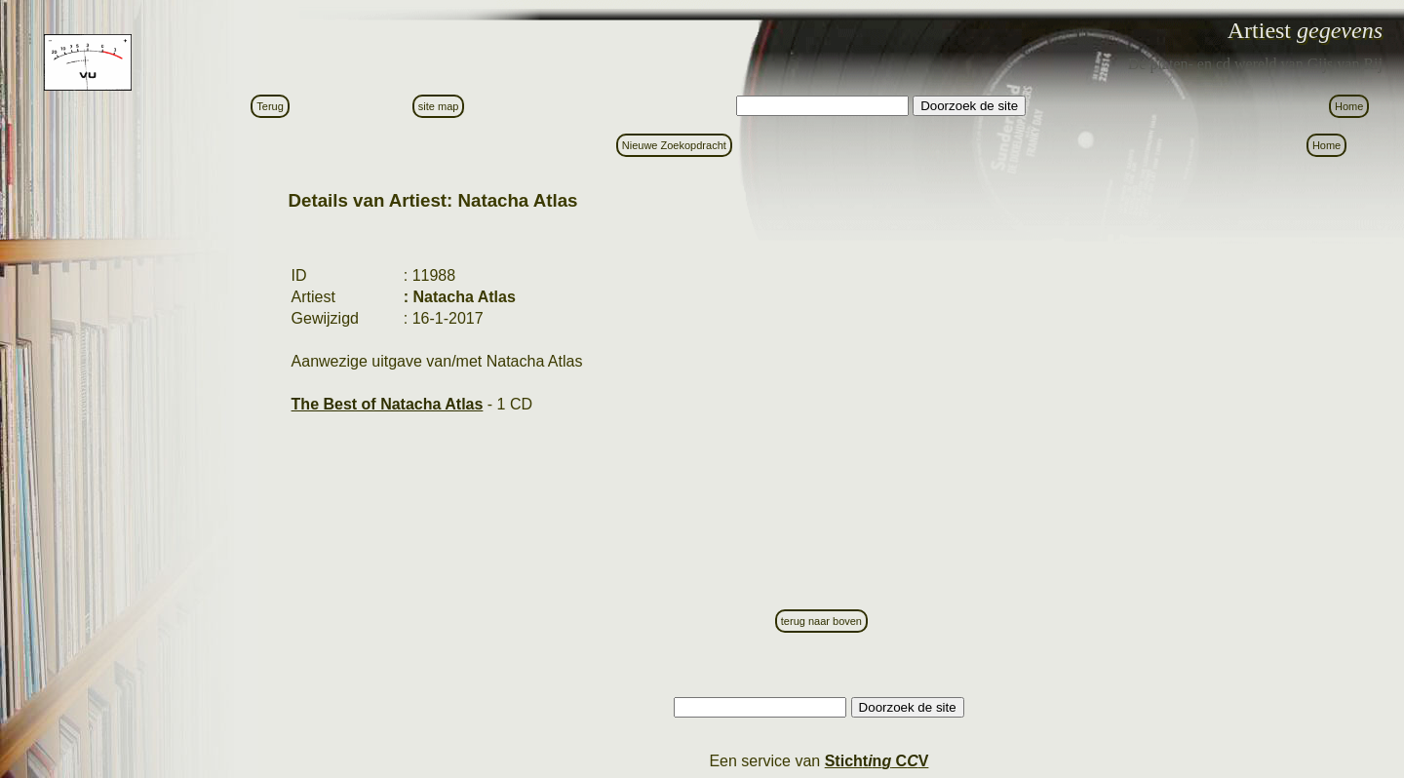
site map (438, 106)
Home (1349, 106)
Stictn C (877, 761)
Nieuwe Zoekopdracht (674, 145)
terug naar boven (821, 621)
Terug (270, 106)
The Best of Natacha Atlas (388, 404)
